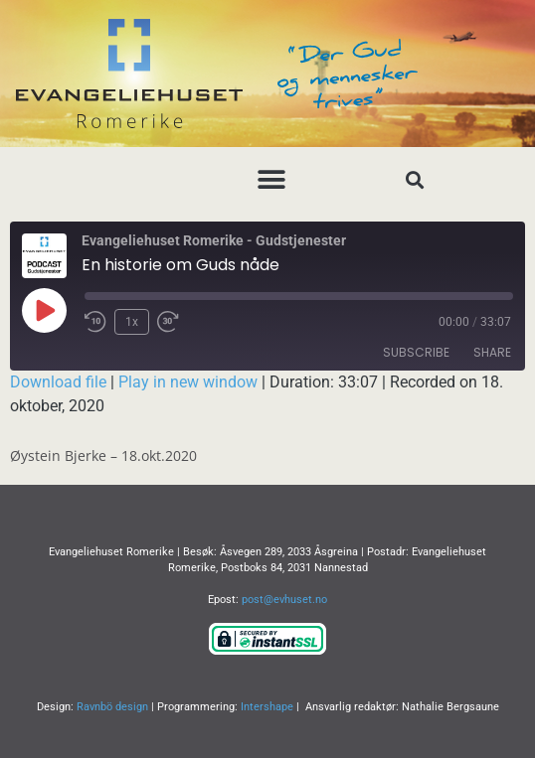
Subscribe (416, 352)
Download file (58, 382)
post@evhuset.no (284, 599)
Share (492, 352)
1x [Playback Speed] (131, 322)
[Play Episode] (44, 310)
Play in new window (188, 382)
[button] (272, 179)
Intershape (267, 706)
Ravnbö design (112, 706)
